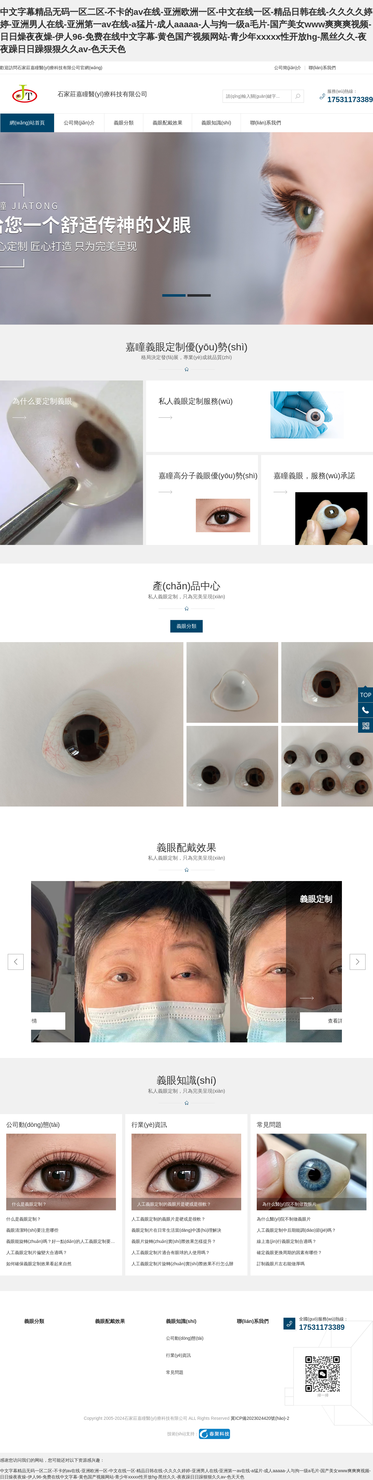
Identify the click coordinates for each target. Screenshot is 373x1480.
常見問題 (174, 1372)
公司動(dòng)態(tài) (185, 1338)
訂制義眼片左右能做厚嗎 (281, 1263)
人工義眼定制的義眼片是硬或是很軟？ (168, 1219)
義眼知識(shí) (216, 122)
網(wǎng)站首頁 (27, 122)
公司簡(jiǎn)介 (287, 67)
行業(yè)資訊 (178, 1355)
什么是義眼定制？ (23, 1219)
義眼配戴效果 (167, 122)
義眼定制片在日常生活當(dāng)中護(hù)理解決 (176, 1230)
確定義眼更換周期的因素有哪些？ (289, 1252)
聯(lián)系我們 (322, 67)
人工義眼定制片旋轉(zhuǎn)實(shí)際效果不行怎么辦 (182, 1263)
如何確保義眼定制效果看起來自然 (38, 1263)
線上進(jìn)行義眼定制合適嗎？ (286, 1241)
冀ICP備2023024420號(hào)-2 (260, 1418)
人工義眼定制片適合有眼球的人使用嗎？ (170, 1252)
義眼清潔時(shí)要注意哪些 (32, 1230)
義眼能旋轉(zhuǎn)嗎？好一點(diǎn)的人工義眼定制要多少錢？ (61, 1241)
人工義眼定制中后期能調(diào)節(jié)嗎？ (296, 1230)
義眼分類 (124, 122)
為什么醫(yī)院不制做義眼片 (284, 1219)
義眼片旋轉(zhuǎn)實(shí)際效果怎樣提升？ (173, 1241)
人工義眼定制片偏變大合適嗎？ (36, 1252)
